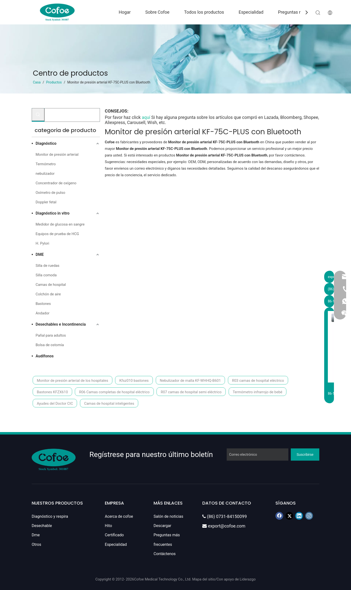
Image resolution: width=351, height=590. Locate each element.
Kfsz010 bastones (133, 380)
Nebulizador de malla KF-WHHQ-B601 (190, 380)
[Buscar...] (72, 115)
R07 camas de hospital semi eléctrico (191, 392)
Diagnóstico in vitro (52, 213)
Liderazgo (247, 579)
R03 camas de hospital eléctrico (258, 380)
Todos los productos (204, 12)
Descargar (162, 525)
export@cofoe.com (223, 525)
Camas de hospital (51, 284)
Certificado (114, 535)
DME (40, 254)
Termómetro (46, 164)
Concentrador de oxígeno (56, 183)
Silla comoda (46, 275)
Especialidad (251, 12)
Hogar (125, 12)
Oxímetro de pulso (50, 192)
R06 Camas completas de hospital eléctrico (114, 392)
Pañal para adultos (51, 335)
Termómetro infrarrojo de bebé (258, 392)
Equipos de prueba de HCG (57, 234)
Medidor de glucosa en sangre (60, 224)
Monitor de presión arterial (57, 154)
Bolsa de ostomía (50, 345)
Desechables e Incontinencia (61, 324)
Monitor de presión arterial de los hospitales (72, 380)
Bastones (43, 303)
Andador (42, 313)
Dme (36, 535)
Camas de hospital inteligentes (109, 403)
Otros (36, 544)
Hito (108, 525)
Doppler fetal (46, 202)
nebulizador (45, 173)
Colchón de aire (48, 294)
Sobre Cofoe (157, 12)
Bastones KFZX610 (52, 392)
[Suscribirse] (305, 454)
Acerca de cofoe (119, 516)
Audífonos (45, 356)
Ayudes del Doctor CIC (55, 403)
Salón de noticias (168, 516)
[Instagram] (309, 516)
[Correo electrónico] (257, 454)
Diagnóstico (46, 143)
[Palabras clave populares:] (38, 114)
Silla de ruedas (47, 265)
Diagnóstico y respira (50, 516)
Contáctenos (165, 553)
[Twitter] (289, 516)
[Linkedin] (299, 516)
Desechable (42, 525)
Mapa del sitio (203, 579)
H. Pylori (42, 243)
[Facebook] (279, 516)
